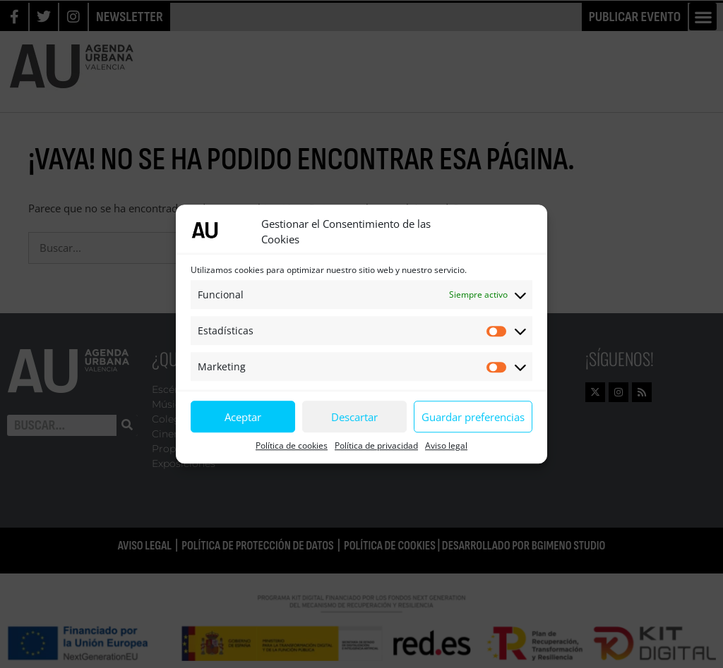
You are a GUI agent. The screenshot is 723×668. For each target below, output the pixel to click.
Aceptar (243, 417)
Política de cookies (292, 445)
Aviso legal (446, 445)
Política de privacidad (376, 445)
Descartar (354, 417)
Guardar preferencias (473, 417)
